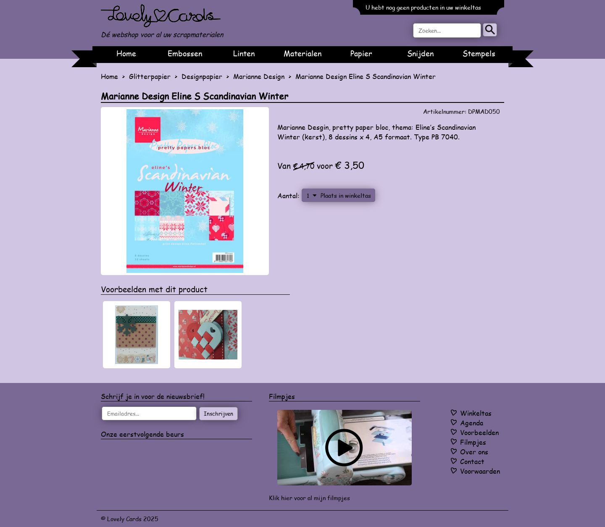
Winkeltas (476, 413)
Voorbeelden (479, 432)
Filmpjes (473, 442)
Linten (244, 53)
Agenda (471, 422)
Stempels (479, 53)
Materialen (302, 53)
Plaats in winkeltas (346, 195)
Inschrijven (218, 413)
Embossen (185, 53)
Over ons (474, 451)
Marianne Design (258, 76)
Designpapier (202, 76)
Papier (361, 53)
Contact (472, 461)
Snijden (420, 53)
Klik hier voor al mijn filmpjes (309, 498)
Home (126, 53)
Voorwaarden (480, 471)
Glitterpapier (150, 76)
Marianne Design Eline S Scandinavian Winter (365, 76)
